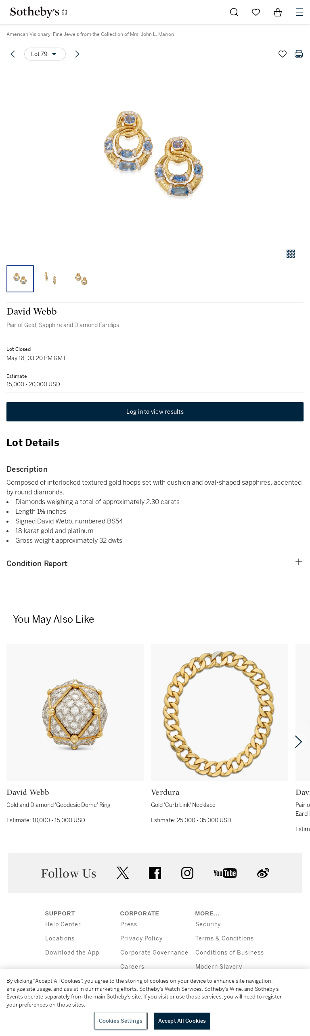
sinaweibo (263, 873)
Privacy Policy (141, 938)
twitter (123, 873)
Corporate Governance (154, 952)
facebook (155, 873)
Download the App (72, 952)
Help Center (63, 924)
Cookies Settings (120, 1020)
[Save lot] (282, 54)
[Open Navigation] (299, 12)
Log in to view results (155, 411)
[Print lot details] (298, 54)
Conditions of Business (229, 952)
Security (208, 924)
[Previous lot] (13, 54)
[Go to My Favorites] (256, 12)
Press (128, 924)
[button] (155, 154)
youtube (225, 873)
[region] (155, 1002)
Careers (132, 966)
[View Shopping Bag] (278, 12)
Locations (60, 938)
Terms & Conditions (224, 938)
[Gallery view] (290, 254)
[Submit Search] (234, 12)
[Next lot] (77, 54)
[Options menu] (45, 54)
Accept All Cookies (182, 1020)
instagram (187, 873)
